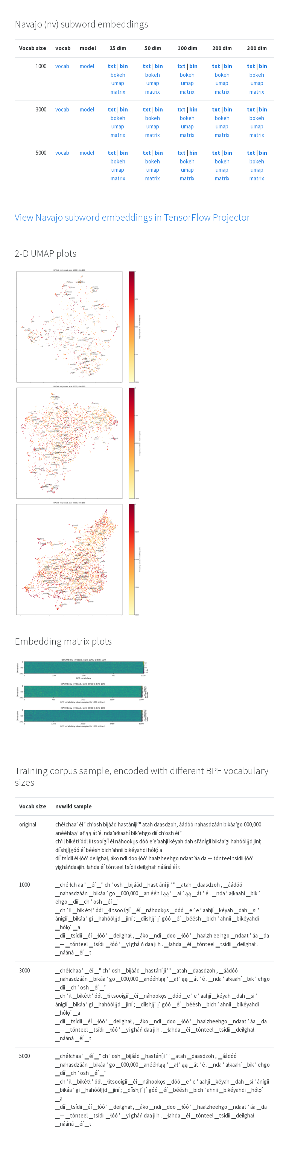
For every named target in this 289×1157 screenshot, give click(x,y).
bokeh (118, 74)
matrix (118, 91)
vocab (62, 66)
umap (117, 83)
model (87, 66)
